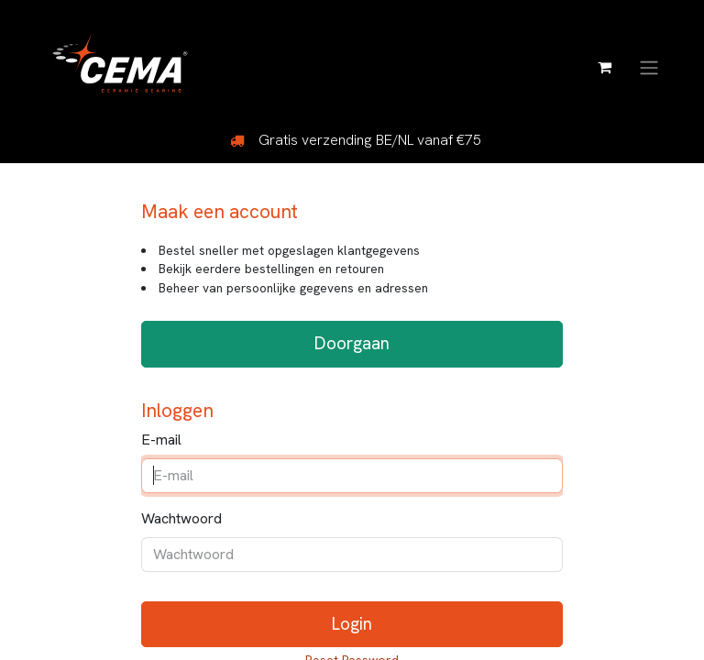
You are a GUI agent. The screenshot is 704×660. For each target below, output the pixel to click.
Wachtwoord (181, 518)
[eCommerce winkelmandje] (604, 67)
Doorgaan (352, 343)
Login (352, 623)
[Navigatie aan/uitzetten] (649, 66)
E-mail (161, 439)
